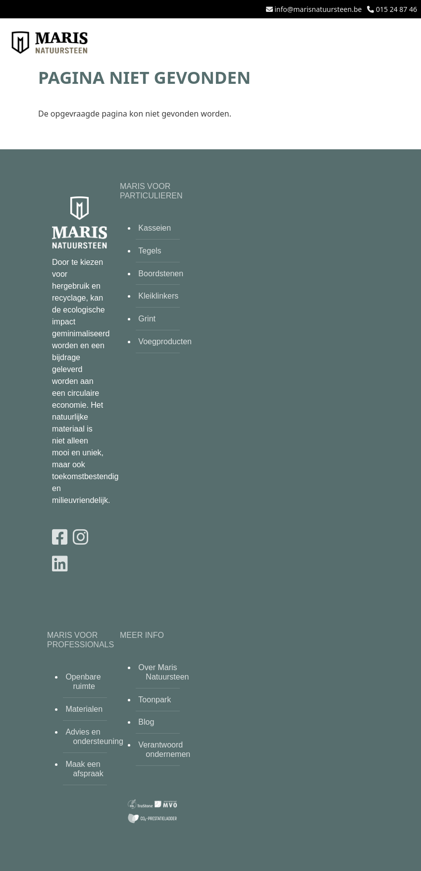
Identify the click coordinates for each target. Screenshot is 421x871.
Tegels (149, 251)
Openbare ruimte (83, 681)
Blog (146, 722)
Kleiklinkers (158, 296)
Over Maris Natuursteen (159, 672)
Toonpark (154, 699)
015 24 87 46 (396, 9)
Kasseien (154, 228)
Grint (147, 318)
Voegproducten (159, 341)
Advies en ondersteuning (86, 737)
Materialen (84, 709)
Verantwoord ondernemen (159, 749)
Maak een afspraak (84, 769)
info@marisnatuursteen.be (318, 9)
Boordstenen (159, 273)
